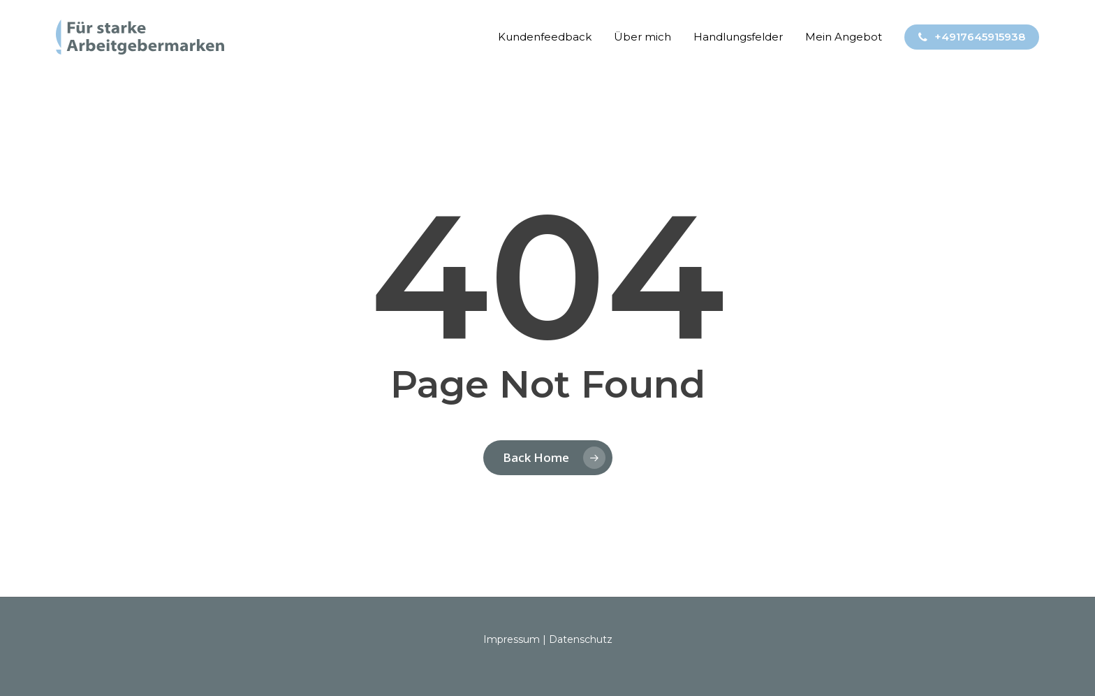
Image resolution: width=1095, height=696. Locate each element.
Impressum (511, 639)
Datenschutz (580, 639)
